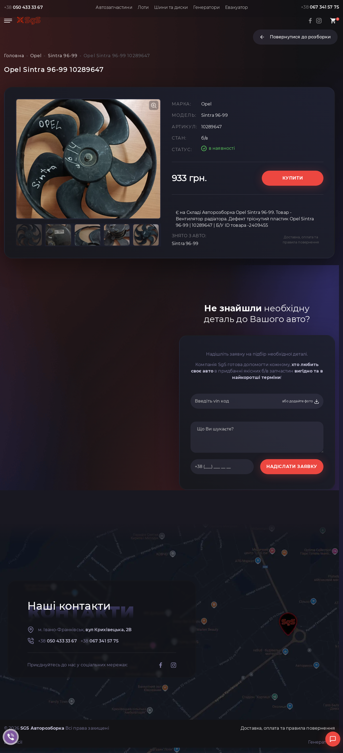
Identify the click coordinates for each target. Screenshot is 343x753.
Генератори (206, 7)
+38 (23, 7)
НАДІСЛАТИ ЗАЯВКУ (291, 466)
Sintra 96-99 (185, 243)
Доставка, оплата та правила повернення (301, 239)
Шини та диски (171, 7)
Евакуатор (236, 7)
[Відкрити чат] (332, 739)
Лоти (143, 7)
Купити (292, 178)
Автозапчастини (114, 7)
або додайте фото (300, 401)
